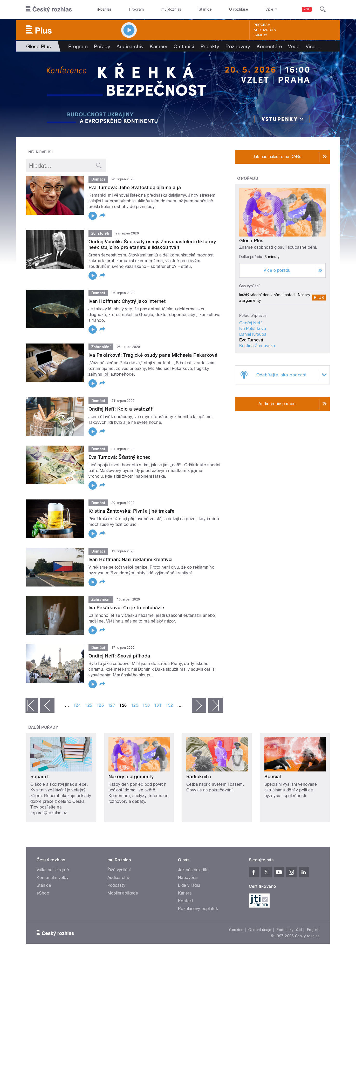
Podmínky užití (289, 930)
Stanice (205, 9)
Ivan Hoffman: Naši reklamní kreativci (130, 559)
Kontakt (185, 900)
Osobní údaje (259, 930)
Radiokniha (198, 776)
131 (157, 705)
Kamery (260, 35)
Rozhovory (237, 46)
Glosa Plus (251, 240)
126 (100, 705)
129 (134, 705)
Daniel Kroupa (252, 334)
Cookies (236, 930)
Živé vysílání (119, 869)
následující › (199, 705)
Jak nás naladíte (193, 869)
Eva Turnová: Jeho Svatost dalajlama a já (134, 187)
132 (169, 705)
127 (111, 705)
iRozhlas (104, 9)
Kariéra (184, 893)
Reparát (39, 776)
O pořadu (247, 178)
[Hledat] (323, 9)
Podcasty (116, 885)
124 (77, 705)
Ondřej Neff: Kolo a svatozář (120, 409)
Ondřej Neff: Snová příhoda (119, 656)
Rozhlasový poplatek (198, 908)
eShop (43, 893)
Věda (293, 46)
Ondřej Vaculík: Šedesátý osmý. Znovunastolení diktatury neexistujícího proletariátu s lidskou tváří (152, 244)
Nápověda (188, 877)
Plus (319, 298)
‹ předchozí (47, 705)
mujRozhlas (171, 9)
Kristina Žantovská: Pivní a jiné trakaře (131, 511)
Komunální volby (53, 877)
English (313, 930)
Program (136, 9)
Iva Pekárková (252, 328)
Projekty (210, 46)
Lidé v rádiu (189, 885)
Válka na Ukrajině (53, 869)
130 (146, 705)
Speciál (272, 776)
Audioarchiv (265, 30)
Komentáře (269, 46)
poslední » (215, 705)
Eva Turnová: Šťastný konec (119, 457)
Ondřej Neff (250, 322)
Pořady (102, 46)
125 (88, 705)
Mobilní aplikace (122, 893)
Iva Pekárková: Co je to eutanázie (126, 607)
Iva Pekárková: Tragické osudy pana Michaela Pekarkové (152, 355)
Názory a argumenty (131, 776)
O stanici (184, 46)
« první (31, 705)
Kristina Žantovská (257, 345)
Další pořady (43, 727)
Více (313, 46)
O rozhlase (238, 9)
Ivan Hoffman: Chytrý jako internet (127, 301)
